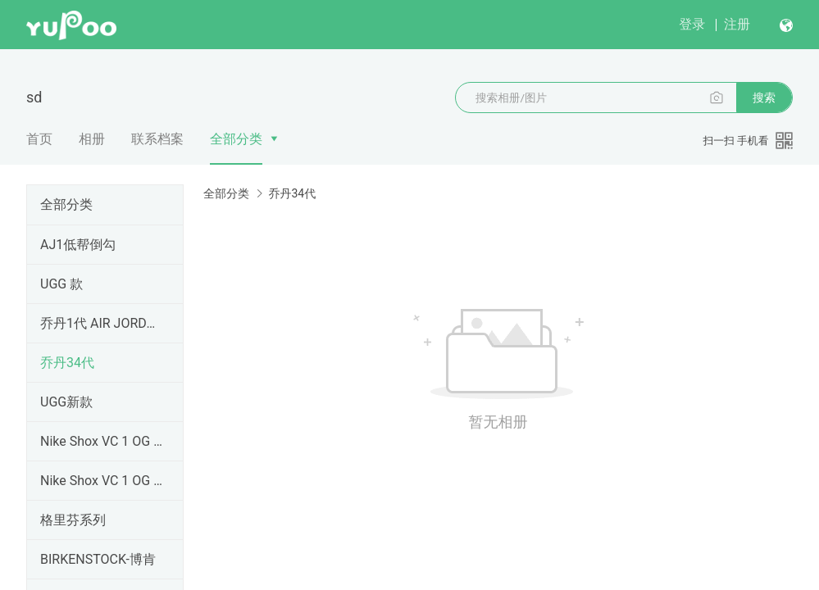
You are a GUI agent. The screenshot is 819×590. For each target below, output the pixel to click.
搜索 (764, 97)
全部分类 (236, 139)
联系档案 (157, 139)
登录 (692, 24)
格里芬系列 (73, 520)
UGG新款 (66, 402)
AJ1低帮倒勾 (78, 244)
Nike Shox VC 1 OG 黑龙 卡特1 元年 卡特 (101, 441)
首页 (39, 139)
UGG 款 (61, 284)
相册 (92, 139)
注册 (737, 24)
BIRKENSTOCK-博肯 (98, 559)
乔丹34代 (67, 362)
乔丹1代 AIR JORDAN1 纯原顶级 (101, 323)
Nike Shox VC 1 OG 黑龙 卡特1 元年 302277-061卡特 (101, 480)
